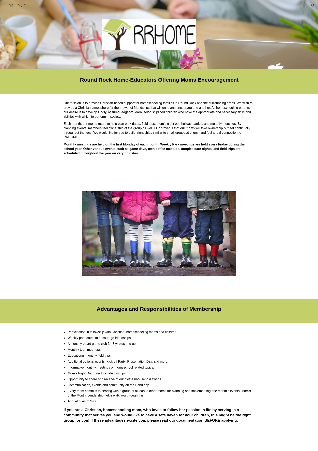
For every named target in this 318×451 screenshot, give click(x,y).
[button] (313, 6)
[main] (159, 82)
